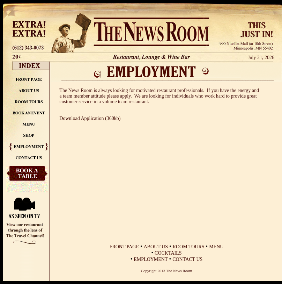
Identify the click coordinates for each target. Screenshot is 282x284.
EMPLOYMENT (151, 259)
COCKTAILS (168, 253)
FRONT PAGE (124, 246)
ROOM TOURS (189, 246)
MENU (216, 246)
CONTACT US (187, 259)
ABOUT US (156, 246)
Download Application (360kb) (89, 118)
